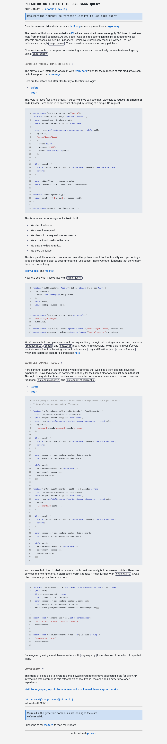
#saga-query (50, 698)
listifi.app (75, 26)
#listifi (66, 698)
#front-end (33, 698)
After (33, 92)
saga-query (112, 26)
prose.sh (92, 732)
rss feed (48, 723)
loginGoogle (32, 270)
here (77, 352)
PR (72, 33)
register (49, 270)
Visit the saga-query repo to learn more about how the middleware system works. (72, 688)
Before (34, 87)
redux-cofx (81, 70)
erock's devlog (56, 9)
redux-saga (54, 73)
